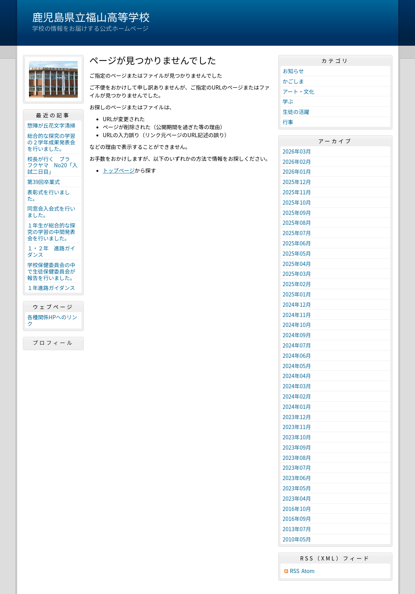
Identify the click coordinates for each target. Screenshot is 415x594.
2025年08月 (297, 222)
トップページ (119, 170)
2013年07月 (297, 529)
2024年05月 (297, 366)
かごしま (293, 81)
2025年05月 (297, 253)
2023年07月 (297, 467)
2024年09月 (297, 335)
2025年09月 (297, 212)
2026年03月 (297, 151)
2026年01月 (297, 171)
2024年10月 (297, 324)
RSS (295, 571)
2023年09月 (297, 447)
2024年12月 (297, 304)
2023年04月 (297, 498)
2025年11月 (297, 192)
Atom (308, 571)
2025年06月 (297, 243)
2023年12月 (297, 417)
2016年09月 (297, 518)
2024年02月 (297, 396)
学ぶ (288, 101)
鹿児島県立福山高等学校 (91, 16)
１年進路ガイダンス (51, 287)
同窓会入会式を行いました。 (51, 212)
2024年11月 (297, 315)
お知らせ (293, 71)
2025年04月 (297, 263)
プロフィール (53, 342)
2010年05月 (297, 539)
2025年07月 (297, 233)
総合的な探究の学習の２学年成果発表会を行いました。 (51, 142)
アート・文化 (298, 91)
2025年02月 (297, 284)
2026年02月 (297, 161)
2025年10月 (297, 202)
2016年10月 (297, 508)
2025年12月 (297, 182)
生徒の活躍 (296, 111)
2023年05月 (297, 488)
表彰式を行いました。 (48, 195)
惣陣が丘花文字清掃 (51, 125)
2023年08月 (297, 457)
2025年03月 (297, 273)
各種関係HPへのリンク (52, 320)
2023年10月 (297, 437)
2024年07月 (297, 345)
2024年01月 (297, 406)
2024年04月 (297, 375)
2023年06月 (297, 478)
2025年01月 (297, 294)
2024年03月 (297, 386)
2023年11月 (297, 427)
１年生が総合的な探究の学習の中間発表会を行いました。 (51, 231)
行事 (288, 122)
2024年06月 (297, 355)
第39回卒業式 (43, 182)
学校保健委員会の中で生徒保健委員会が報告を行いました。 (51, 271)
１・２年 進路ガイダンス (51, 251)
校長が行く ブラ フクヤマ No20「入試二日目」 (52, 165)
